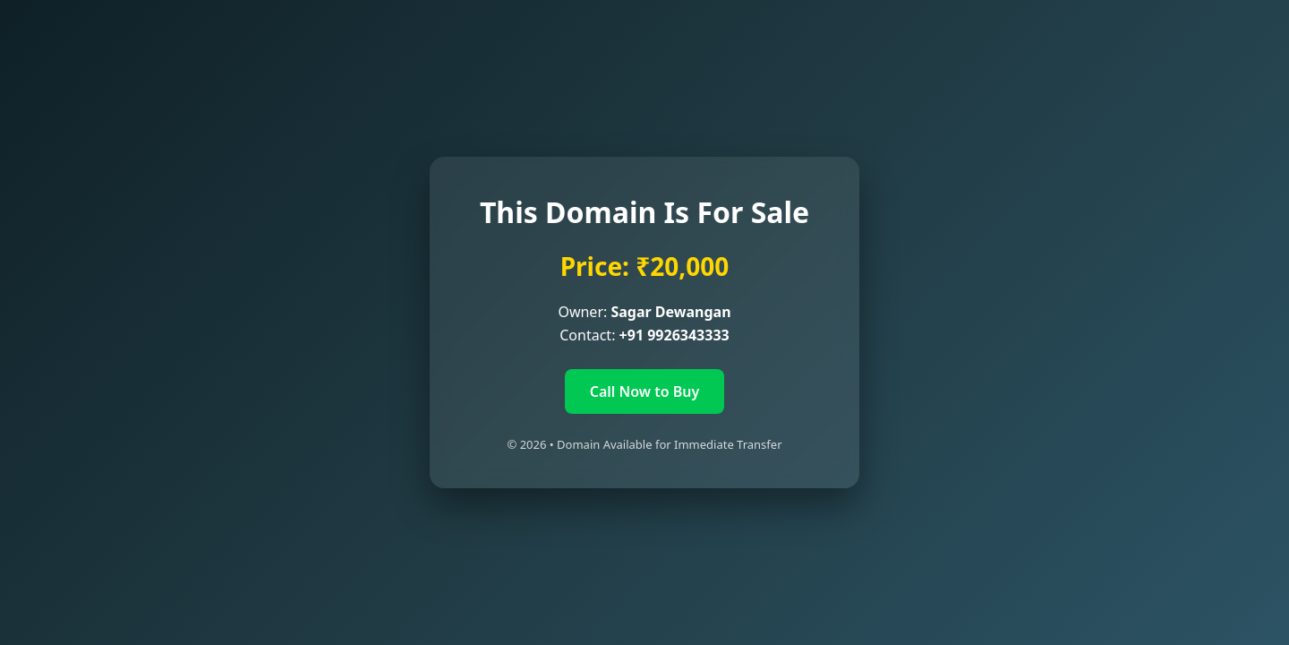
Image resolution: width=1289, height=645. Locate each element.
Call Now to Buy (645, 391)
